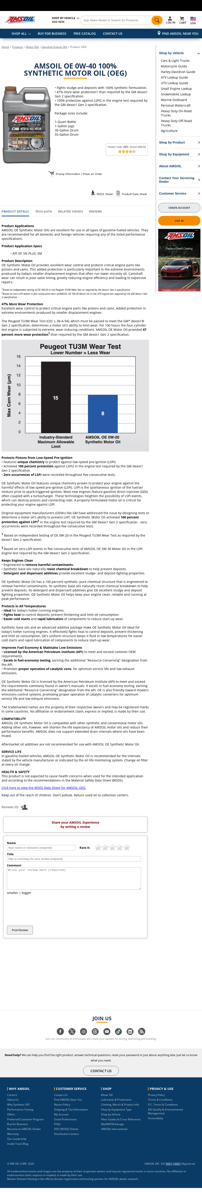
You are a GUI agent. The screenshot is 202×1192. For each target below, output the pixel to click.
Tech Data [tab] (43, 211)
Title (10, 854)
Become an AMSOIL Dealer (24, 1133)
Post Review (20, 934)
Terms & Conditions (160, 1104)
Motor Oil (107, 1099)
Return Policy (62, 1108)
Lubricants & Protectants (116, 1104)
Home (5, 47)
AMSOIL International (114, 1133)
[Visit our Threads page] (95, 1038)
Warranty (13, 1138)
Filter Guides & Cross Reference (121, 1123)
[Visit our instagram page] (83, 1038)
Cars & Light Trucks (175, 60)
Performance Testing (20, 1113)
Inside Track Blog (17, 1148)
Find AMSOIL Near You (180, 33)
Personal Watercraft (176, 105)
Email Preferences (65, 1123)
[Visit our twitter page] (72, 1038)
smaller (12, 897)
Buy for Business (17, 1128)
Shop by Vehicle (110, 1118)
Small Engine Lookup (176, 88)
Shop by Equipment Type (116, 1113)
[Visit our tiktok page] (118, 1038)
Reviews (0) (15, 807)
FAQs (57, 1128)
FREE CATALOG (85, 33)
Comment (14, 865)
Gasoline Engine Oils (54, 47)
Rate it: (85, 848)
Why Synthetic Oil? (18, 1108)
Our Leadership (16, 1143)
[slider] (127, 151)
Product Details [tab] (15, 211)
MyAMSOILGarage (112, 1128)
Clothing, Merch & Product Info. (120, 1108)
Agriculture (169, 131)
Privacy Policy (156, 1099)
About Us (13, 1104)
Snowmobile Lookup (176, 94)
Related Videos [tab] (70, 211)
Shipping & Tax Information (71, 1113)
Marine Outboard (174, 100)
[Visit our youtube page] (106, 1038)
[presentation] (41, 914)
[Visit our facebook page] (60, 1038)
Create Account (179, 207)
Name (11, 843)
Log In (179, 220)
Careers (12, 1099)
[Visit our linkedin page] (130, 1038)
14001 (177, 1168)
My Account (61, 1118)
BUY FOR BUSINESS (52, 33)
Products (17, 47)
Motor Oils (32, 47)
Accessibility (155, 1122)
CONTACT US (112, 33)
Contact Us (61, 1099)
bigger (26, 897)
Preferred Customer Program (25, 1123)
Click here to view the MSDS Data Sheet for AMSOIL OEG (43, 788)
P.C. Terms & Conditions (163, 1108)
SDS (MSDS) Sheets (66, 1133)
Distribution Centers (66, 1138)
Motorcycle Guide (174, 66)
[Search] (121, 20)
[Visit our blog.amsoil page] (141, 1038)
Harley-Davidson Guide (178, 72)
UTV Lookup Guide (174, 83)
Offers (11, 1118)
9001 (169, 1168)
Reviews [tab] (95, 211)
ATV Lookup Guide (174, 77)
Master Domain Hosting (22, 1183)
